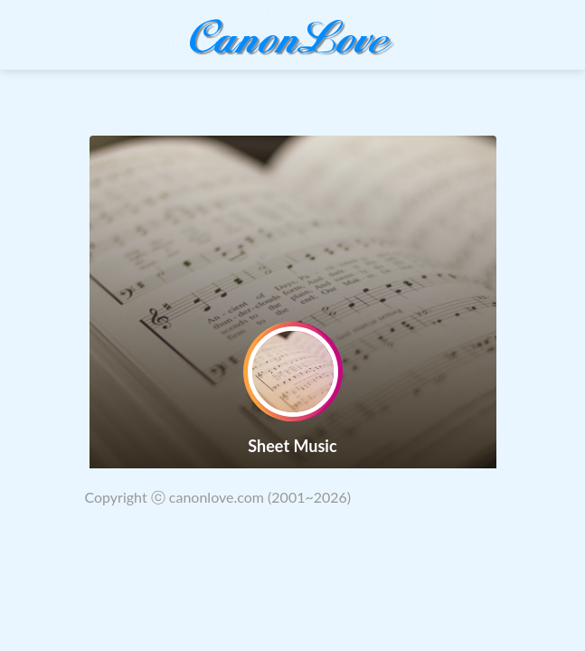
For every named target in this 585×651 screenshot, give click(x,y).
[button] (23, 302)
